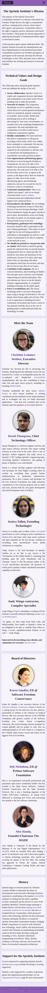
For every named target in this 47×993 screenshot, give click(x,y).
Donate (7, 2)
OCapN (5, 564)
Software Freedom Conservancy (15, 707)
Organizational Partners (11, 978)
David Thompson (19, 436)
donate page (13, 964)
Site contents (5, 989)
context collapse (27, 195)
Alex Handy (23, 831)
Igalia (17, 611)
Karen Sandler (19, 690)
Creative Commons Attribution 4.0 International (31, 989)
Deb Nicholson (19, 766)
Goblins (14, 936)
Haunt (26, 991)
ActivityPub (39, 377)
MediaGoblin (15, 386)
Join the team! (30, 643)
